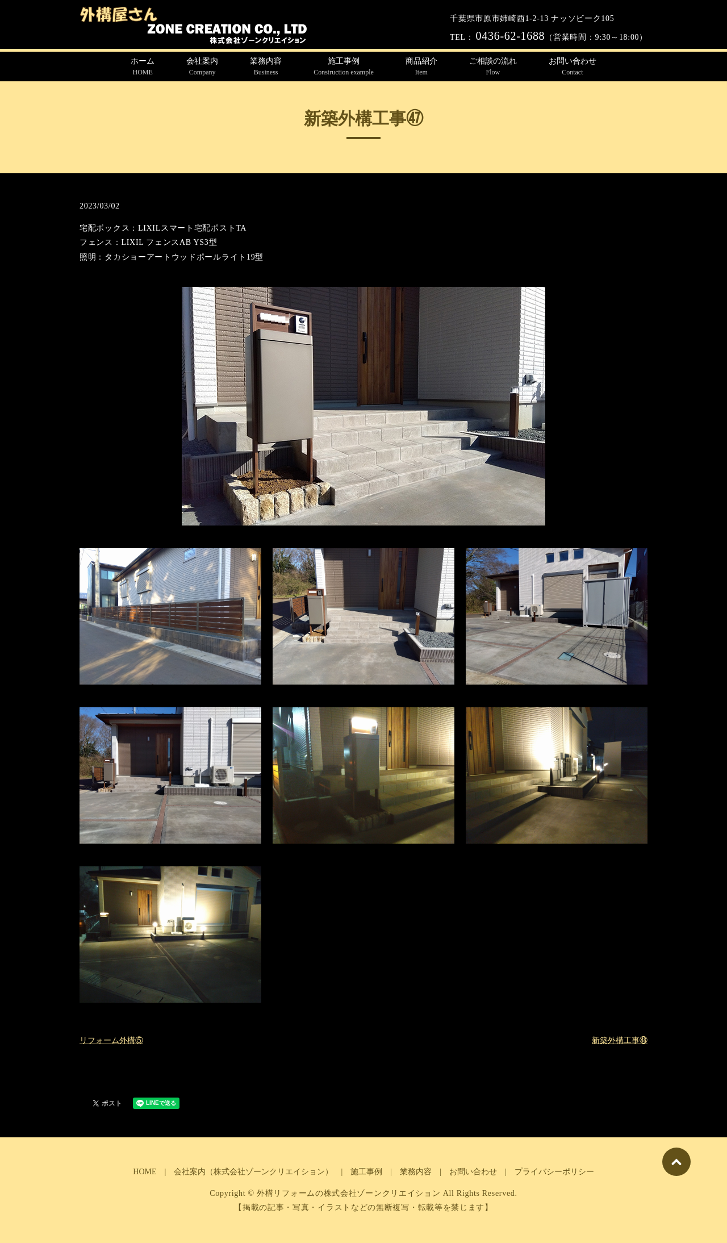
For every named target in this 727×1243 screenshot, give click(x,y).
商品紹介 (421, 67)
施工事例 (344, 67)
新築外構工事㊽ (619, 1040)
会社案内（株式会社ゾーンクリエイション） (253, 1171)
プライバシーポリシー (554, 1171)
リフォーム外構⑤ (111, 1040)
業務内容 (266, 67)
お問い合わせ (572, 67)
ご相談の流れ (493, 67)
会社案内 (202, 67)
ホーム (142, 67)
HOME (144, 1171)
